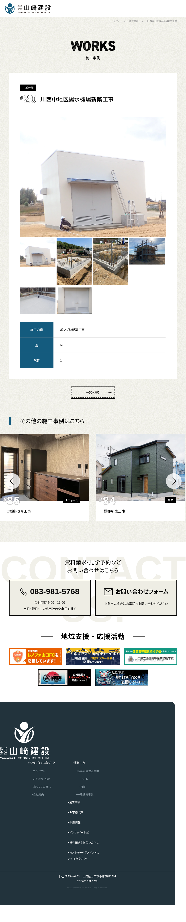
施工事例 (133, 21)
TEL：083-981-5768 (87, 897)
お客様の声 (72, 828)
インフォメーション (77, 848)
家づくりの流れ (34, 802)
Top (116, 21)
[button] (12, 485)
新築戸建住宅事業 (86, 786)
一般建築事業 (83, 810)
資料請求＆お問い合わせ (81, 858)
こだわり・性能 (34, 794)
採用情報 (71, 838)
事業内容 (77, 778)
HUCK (81, 794)
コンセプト (31, 786)
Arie (80, 802)
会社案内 (30, 810)
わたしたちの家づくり (35, 778)
